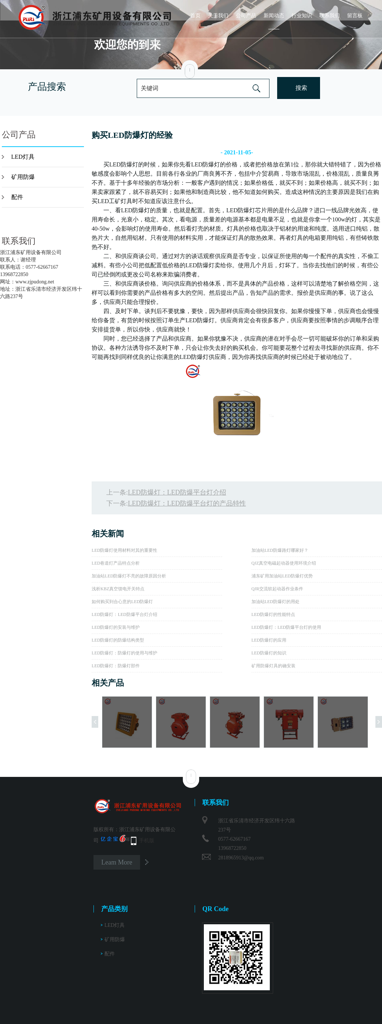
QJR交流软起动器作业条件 (277, 588)
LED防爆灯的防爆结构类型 (118, 640)
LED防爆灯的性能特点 (273, 614)
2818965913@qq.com (241, 857)
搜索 (301, 88)
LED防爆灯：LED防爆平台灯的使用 (286, 627)
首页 (195, 15)
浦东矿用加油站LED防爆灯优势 (282, 576)
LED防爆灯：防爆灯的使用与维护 (124, 653)
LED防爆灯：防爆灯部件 (116, 665)
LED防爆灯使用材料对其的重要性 (124, 550)
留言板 (355, 15)
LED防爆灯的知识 (268, 653)
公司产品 (246, 15)
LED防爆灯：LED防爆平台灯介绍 (177, 492)
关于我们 (218, 15)
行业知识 (301, 15)
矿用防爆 (23, 177)
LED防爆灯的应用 (268, 640)
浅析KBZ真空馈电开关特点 (118, 588)
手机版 (146, 840)
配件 (17, 197)
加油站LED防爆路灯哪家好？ (279, 550)
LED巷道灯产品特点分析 (116, 563)
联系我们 (329, 15)
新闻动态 (274, 15)
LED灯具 (22, 157)
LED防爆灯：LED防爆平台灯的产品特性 (187, 503)
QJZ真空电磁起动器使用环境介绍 (283, 563)
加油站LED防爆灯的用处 (275, 601)
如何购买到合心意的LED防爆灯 (122, 601)
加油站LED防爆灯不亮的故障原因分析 (129, 576)
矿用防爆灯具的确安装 (273, 665)
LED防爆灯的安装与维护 (116, 627)
